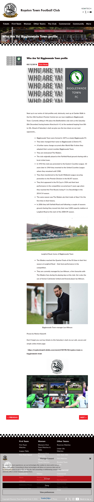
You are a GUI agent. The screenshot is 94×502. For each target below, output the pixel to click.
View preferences (47, 492)
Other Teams (40, 24)
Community (78, 24)
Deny (47, 485)
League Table (24, 451)
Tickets (6, 24)
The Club (52, 24)
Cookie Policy (45, 498)
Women (27, 24)
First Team (16, 24)
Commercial (64, 24)
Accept (47, 479)
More (88, 24)
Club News (43, 64)
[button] (90, 458)
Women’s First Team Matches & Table (44, 447)
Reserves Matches (63, 445)
